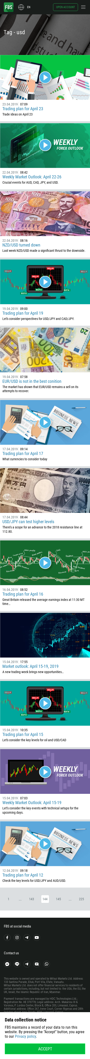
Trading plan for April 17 (22, 453)
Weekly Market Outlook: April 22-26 (31, 176)
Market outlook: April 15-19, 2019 (30, 666)
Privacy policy (25, 1036)
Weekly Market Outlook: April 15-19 (31, 802)
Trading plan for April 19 (22, 313)
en (28, 7)
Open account (65, 7)
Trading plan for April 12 (22, 875)
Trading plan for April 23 (22, 108)
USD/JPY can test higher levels (28, 521)
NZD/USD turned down (21, 244)
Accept (45, 1048)
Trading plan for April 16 (22, 594)
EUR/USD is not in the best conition (31, 381)
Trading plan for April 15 (22, 734)
